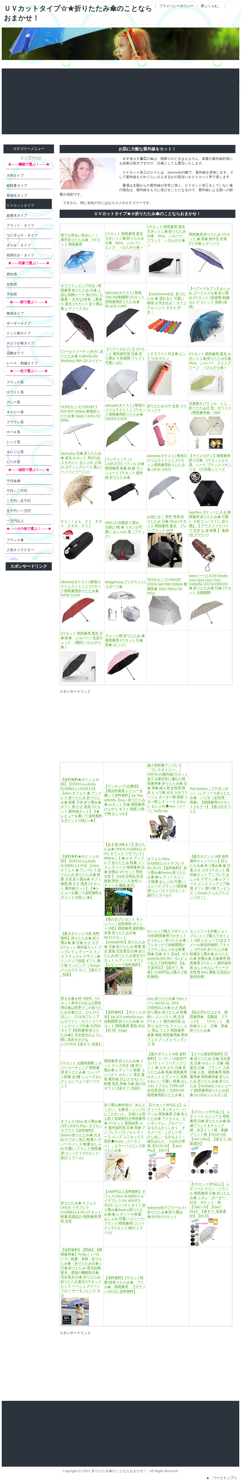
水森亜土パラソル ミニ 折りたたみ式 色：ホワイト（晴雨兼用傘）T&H (210, 408)
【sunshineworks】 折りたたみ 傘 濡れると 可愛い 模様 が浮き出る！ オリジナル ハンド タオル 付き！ (167, 303)
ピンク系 (13, 462)
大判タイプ (15, 175)
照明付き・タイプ (20, 255)
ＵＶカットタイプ (20, 205)
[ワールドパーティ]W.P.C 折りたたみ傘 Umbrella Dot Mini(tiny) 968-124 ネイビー (82, 356)
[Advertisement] (120, 101)
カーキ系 (13, 432)
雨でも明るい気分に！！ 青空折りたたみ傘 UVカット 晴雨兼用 (81, 239)
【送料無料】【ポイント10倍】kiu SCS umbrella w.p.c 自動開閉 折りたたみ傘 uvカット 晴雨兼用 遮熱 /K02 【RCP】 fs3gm (126, 1021)
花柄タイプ (15, 353)
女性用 (11, 284)
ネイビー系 (15, 412)
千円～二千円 (16, 491)
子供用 (11, 294)
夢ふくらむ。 (211, 6)
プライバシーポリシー (176, 6)
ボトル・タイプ (18, 245)
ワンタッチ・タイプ (22, 235)
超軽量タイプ (16, 185)
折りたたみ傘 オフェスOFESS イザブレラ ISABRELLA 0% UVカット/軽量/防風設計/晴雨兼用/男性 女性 (81, 1212)
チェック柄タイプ (20, 343)
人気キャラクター (20, 550)
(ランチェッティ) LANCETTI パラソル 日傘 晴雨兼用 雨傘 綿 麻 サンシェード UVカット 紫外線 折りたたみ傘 (124, 468)
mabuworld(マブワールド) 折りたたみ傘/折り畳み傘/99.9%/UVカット (166, 1212)
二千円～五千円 (18, 501)
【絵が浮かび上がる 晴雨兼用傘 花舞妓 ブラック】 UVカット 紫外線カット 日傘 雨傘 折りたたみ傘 (210, 1021)
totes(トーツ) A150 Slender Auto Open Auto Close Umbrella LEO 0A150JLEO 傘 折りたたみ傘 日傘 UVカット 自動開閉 (210, 584)
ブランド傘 (15, 540)
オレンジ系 (15, 452)
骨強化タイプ (16, 195)
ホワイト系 (15, 392)
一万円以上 (15, 521)
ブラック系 (15, 382)
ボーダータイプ (18, 323)
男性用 (11, 274)
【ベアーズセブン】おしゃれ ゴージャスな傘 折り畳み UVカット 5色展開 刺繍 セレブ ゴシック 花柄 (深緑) (209, 297)
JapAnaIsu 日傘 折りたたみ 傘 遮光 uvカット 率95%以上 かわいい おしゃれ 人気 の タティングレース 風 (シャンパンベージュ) (81, 462)
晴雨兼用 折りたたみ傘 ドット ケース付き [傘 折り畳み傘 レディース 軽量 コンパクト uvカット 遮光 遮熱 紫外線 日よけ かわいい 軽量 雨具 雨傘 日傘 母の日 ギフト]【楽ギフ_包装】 (125, 1074)
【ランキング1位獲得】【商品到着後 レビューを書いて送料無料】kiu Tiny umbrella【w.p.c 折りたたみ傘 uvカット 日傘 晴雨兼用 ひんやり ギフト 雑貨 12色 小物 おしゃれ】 (124, 799)
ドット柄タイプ (18, 333)
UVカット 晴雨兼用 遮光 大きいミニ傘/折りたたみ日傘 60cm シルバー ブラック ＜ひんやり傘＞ (166, 236)
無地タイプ (15, 313)
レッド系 (13, 442)
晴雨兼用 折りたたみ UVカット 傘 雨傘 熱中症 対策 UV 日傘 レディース (209, 238)
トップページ (31, 157)
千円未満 (13, 481)
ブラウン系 (15, 422)
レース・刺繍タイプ (22, 363)
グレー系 (13, 402)
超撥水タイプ (16, 215)
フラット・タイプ (20, 225)
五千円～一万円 (18, 511)
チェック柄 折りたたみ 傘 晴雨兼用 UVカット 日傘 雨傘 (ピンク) (125, 640)
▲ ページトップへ (221, 1477)
